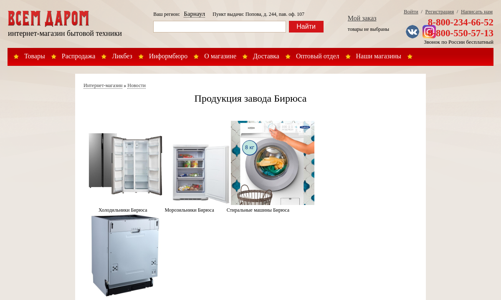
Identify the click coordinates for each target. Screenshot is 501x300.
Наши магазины (379, 56)
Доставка (266, 56)
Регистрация (439, 11)
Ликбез (122, 56)
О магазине (220, 56)
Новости (136, 85)
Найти (306, 26)
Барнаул (194, 13)
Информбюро (168, 56)
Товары (34, 56)
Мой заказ (362, 18)
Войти (411, 11)
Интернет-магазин (103, 85)
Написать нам (477, 11)
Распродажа (79, 56)
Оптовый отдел (317, 56)
